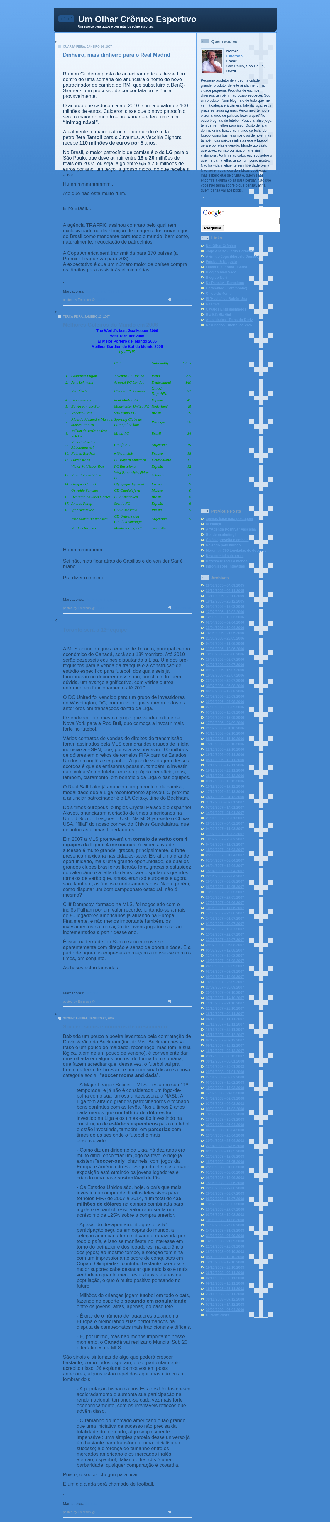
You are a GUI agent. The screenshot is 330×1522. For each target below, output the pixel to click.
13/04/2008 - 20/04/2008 (225, 1135)
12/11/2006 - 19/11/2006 (225, 765)
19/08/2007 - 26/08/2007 (225, 961)
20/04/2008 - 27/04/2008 (225, 1141)
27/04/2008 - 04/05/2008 (225, 1146)
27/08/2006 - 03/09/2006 (225, 707)
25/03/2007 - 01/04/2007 (225, 855)
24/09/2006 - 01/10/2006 (225, 728)
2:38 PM (102, 1512)
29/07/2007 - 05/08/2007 (225, 945)
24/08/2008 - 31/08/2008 (225, 1231)
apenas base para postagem (229, 519)
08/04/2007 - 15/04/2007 (225, 866)
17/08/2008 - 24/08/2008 (225, 1225)
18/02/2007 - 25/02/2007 (225, 839)
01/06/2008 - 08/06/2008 (225, 1172)
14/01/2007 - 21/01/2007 (225, 813)
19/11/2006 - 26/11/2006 (225, 770)
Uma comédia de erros (225, 556)
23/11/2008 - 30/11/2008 (225, 1294)
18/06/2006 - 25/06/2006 (225, 654)
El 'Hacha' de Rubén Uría (226, 299)
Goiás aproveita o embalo (227, 540)
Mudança (213, 524)
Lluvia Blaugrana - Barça (226, 267)
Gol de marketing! (221, 535)
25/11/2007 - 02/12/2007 (225, 1035)
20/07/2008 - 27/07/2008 (225, 1209)
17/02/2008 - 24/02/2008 (225, 1093)
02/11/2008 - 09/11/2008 (225, 1278)
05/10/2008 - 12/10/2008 (225, 1257)
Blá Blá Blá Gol (218, 315)
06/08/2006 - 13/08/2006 (225, 691)
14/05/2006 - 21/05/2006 (225, 633)
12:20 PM (103, 1001)
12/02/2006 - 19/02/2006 (225, 612)
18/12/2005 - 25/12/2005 (225, 601)
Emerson (234, 56)
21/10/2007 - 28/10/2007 (225, 1008)
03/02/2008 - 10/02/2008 (225, 1082)
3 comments (181, 1001)
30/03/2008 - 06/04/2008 (225, 1125)
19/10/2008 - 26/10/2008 (225, 1268)
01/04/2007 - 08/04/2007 (225, 860)
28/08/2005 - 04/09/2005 (225, 585)
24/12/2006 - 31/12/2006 (225, 797)
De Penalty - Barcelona (225, 283)
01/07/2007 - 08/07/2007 (225, 924)
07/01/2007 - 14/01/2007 (225, 808)
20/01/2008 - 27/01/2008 (225, 1072)
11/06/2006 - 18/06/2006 (225, 649)
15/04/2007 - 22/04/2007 (225, 871)
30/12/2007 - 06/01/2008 (225, 1061)
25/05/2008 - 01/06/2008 (225, 1167)
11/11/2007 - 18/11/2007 (225, 1024)
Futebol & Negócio (221, 262)
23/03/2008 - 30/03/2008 (225, 1119)
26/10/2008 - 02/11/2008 (225, 1273)
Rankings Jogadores (104, 599)
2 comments (181, 608)
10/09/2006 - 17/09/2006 (225, 718)
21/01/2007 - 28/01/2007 (225, 818)
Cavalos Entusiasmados (226, 309)
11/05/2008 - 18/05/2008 (225, 1156)
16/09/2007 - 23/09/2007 (225, 982)
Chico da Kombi (219, 293)
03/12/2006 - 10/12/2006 (225, 781)
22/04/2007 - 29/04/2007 (225, 876)
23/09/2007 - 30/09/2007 (225, 987)
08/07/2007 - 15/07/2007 (225, 929)
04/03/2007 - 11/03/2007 (225, 845)
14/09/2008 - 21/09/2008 (225, 1241)
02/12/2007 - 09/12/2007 (225, 1040)
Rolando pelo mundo (223, 545)
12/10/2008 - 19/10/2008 (225, 1262)
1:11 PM (102, 608)
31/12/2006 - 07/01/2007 (225, 802)
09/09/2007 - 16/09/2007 (225, 977)
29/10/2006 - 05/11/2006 (225, 755)
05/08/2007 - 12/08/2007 (225, 950)
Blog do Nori (216, 278)
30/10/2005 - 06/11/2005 (225, 591)
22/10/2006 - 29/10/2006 (225, 749)
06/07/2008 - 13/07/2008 (225, 1199)
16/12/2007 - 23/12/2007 (225, 1051)
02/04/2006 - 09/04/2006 (225, 622)
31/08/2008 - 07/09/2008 (225, 1236)
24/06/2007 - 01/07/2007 (225, 919)
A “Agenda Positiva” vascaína (231, 529)
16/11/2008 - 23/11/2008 (225, 1289)
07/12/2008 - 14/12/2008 (225, 1305)
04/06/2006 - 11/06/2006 (225, 644)
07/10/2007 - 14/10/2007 (225, 998)
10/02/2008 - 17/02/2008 (225, 1088)
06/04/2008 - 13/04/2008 (225, 1130)
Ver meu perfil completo (226, 199)
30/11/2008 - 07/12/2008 (225, 1299)
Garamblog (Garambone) (226, 288)
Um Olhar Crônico (221, 246)
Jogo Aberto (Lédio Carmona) (230, 251)
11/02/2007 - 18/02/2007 (225, 834)
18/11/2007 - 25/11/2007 (225, 1030)
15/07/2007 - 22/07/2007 (225, 934)
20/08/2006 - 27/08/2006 (225, 702)
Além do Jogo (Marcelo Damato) (233, 256)
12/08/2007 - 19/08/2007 (225, 956)
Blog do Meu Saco (221, 272)
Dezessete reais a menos (227, 561)
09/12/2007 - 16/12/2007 (225, 1045)
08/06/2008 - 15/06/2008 (225, 1178)
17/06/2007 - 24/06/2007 (225, 913)
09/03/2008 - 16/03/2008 (225, 1109)
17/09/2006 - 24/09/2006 (225, 723)
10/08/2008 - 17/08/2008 (225, 1220)
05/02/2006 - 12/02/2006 (225, 607)
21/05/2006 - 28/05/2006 (225, 638)
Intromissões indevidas (225, 566)
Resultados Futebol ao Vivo (229, 325)
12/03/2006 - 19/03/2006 (225, 617)
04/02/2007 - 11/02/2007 (225, 829)
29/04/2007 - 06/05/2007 (225, 882)
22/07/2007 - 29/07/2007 (225, 940)
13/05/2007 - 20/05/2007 (225, 892)
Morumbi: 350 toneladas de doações (236, 550)
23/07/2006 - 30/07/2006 (225, 681)
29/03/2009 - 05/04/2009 (225, 1310)
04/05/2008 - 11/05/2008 (225, 1151)
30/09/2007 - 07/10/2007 (225, 993)
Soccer (91, 993)
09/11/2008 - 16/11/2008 (225, 1283)
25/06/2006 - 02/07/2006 (225, 659)
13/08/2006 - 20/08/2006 (225, 696)
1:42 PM (102, 299)
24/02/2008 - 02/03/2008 (225, 1098)
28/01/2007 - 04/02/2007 (225, 823)
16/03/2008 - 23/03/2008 (225, 1114)
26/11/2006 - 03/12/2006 (225, 776)
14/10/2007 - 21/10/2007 (225, 1003)
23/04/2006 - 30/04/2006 (225, 628)
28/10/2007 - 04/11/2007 (225, 1014)
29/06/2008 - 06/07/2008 (225, 1194)
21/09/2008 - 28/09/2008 (225, 1246)
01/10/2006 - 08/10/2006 (225, 733)
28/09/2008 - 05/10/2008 (225, 1252)
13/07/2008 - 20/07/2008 (225, 1204)
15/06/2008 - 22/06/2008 (225, 1183)
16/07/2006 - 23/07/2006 (225, 675)
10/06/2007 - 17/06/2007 (225, 908)
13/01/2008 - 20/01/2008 (225, 1067)
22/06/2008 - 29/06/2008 (225, 1188)
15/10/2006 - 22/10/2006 (225, 744)
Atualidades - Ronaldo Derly (229, 320)
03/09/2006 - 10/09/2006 (225, 712)
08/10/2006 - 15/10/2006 (225, 739)
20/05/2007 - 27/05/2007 (225, 897)
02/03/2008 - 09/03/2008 (225, 1104)
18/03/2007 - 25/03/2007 (225, 850)
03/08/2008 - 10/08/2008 (225, 1215)
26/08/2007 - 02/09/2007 (225, 966)
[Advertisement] (224, 416)
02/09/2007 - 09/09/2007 (225, 971)
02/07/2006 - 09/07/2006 (225, 665)
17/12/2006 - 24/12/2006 (225, 792)
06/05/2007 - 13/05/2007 (225, 887)
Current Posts (217, 1315)
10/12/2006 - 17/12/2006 (225, 786)
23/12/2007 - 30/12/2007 (225, 1056)
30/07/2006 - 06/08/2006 (225, 686)
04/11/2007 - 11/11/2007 (225, 1019)
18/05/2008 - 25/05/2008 (225, 1162)
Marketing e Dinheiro (104, 291)
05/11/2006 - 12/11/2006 (225, 760)
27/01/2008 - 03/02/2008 (225, 1077)
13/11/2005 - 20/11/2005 (225, 596)
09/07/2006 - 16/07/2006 (225, 670)
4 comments (181, 299)
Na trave (213, 304)
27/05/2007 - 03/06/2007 (225, 903)
